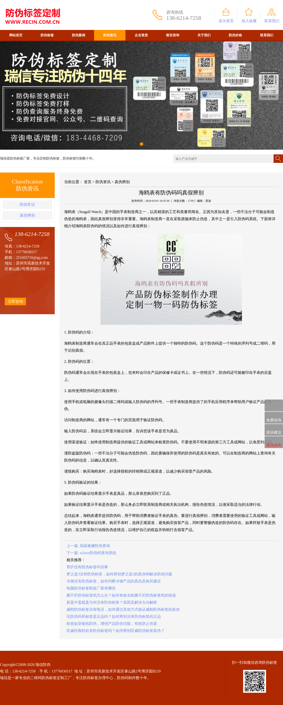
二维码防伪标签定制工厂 (51, 678)
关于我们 (204, 35)
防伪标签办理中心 (98, 678)
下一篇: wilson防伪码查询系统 (91, 553)
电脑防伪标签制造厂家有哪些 (91, 588)
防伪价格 (235, 35)
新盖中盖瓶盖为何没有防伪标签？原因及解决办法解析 (112, 602)
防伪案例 (78, 35)
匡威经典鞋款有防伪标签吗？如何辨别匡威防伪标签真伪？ (116, 631)
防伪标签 (47, 35)
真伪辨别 (27, 215)
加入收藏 (249, 21)
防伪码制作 (126, 678)
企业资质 (141, 35)
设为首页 (226, 21)
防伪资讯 (110, 35)
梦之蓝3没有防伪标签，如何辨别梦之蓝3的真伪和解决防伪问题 (119, 574)
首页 (88, 182)
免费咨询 (273, 418)
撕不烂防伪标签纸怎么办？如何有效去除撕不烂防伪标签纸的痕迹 (121, 595)
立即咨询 (15, 301)
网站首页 (15, 35)
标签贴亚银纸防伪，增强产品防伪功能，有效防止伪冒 (112, 624)
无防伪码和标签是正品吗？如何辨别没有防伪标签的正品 (114, 616)
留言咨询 (172, 35)
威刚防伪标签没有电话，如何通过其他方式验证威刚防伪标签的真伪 (123, 609)
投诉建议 (273, 430)
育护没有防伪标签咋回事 (87, 567)
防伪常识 (27, 204)
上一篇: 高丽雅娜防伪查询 (88, 546)
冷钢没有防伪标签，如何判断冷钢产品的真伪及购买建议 (114, 581)
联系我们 (271, 21)
